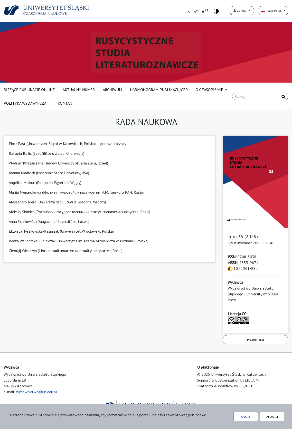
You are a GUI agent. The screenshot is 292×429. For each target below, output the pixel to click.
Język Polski (272, 10)
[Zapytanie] (260, 96)
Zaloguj (241, 10)
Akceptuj (272, 416)
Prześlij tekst (255, 339)
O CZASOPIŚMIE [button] (210, 89)
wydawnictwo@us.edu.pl (36, 391)
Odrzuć (245, 416)
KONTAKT (66, 103)
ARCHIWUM (112, 89)
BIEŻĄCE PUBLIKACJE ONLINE (29, 89)
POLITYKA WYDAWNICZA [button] (25, 103)
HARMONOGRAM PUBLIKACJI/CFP (159, 89)
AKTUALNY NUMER (79, 89)
